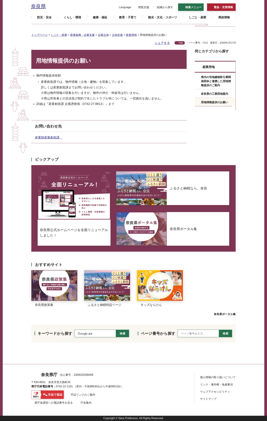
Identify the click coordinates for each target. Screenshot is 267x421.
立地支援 (117, 34)
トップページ (39, 34)
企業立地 (103, 34)
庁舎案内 (86, 402)
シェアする (162, 43)
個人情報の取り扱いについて (217, 377)
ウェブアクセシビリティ (215, 391)
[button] (122, 7)
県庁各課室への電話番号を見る (54, 402)
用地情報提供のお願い (214, 102)
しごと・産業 (59, 34)
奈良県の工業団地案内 (214, 93)
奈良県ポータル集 (225, 314)
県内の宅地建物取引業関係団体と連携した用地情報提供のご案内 (216, 81)
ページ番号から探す (158, 333)
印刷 (181, 43)
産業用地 (131, 34)
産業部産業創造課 (48, 137)
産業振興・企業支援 (82, 34)
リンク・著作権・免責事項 (216, 384)
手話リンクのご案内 (83, 394)
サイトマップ (208, 398)
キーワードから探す (55, 333)
